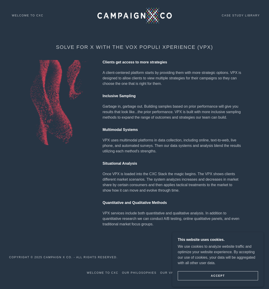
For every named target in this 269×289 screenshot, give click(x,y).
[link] (134, 15)
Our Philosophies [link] (139, 272)
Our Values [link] (171, 272)
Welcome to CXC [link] (27, 15)
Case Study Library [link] (241, 15)
